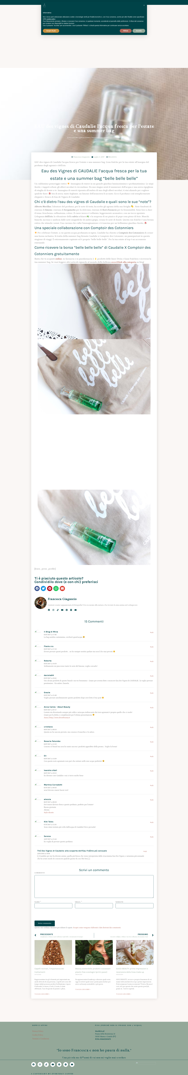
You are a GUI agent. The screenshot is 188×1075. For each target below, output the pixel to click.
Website (119, 812)
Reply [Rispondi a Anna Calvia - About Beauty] (152, 618)
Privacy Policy (37, 1025)
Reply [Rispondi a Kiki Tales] (152, 732)
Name (37, 812)
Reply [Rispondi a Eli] (152, 666)
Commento (40, 783)
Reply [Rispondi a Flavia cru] (152, 557)
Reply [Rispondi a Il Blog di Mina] (152, 542)
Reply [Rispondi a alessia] (152, 710)
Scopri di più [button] (51, 31)
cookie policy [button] (51, 19)
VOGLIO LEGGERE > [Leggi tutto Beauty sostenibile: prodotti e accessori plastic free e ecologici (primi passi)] (82, 899)
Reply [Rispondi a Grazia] (152, 603)
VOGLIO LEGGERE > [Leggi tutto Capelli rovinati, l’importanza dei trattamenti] (42, 904)
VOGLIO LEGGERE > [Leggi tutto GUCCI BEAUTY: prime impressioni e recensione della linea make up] (123, 904)
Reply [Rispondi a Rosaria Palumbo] (152, 652)
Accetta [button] (139, 31)
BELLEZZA (112, 67)
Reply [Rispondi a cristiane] (152, 637)
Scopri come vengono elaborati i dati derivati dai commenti (97, 838)
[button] (37, 498)
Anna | (46, 628)
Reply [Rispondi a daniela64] (152, 586)
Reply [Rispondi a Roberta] (152, 571)
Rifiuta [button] (125, 31)
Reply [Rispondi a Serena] (152, 747)
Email (78, 812)
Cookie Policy (37, 1028)
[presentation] (51, 826)
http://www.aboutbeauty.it (59, 628)
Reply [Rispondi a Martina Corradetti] (152, 695)
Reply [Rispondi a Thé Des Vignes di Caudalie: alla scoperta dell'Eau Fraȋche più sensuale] (145, 761)
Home (69, 48)
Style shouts (49, 723)
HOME (34, 9)
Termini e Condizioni (40, 1032)
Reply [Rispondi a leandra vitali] (152, 681)
